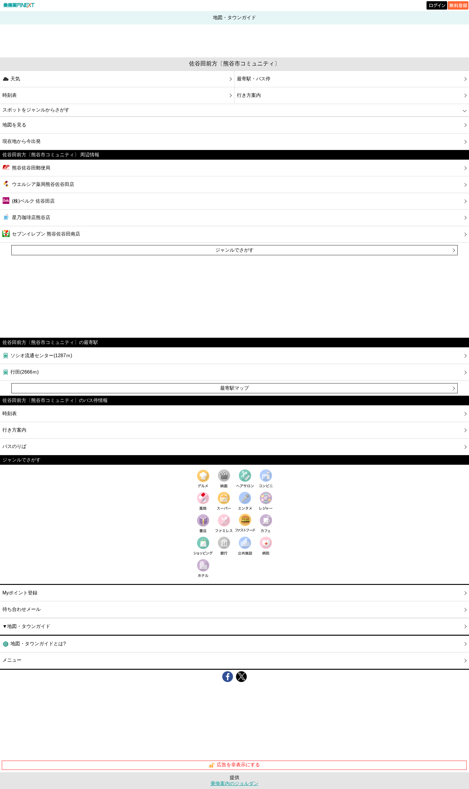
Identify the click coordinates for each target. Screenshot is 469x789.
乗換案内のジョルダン (234, 783)
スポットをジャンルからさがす (35, 109)
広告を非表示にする (234, 765)
